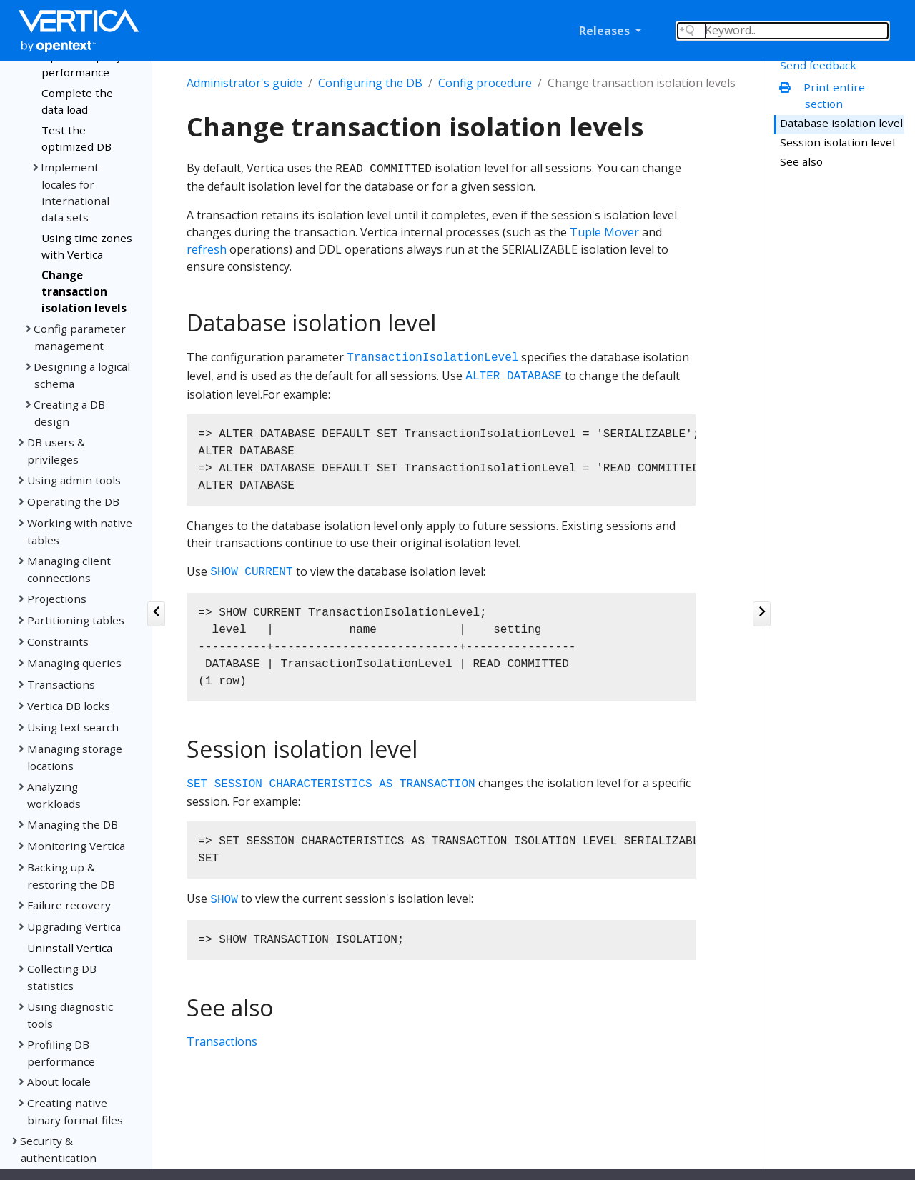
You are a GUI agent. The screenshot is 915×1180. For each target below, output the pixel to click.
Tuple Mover (604, 232)
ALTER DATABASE (513, 377)
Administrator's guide (244, 83)
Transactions (222, 1041)
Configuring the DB (370, 83)
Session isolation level (837, 142)
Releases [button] (606, 31)
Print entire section (825, 95)
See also (801, 161)
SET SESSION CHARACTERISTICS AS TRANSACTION (331, 784)
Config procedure (485, 83)
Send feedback (818, 65)
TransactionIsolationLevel (432, 358)
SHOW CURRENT (251, 572)
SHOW (223, 900)
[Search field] (783, 31)
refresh (207, 249)
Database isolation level (841, 123)
